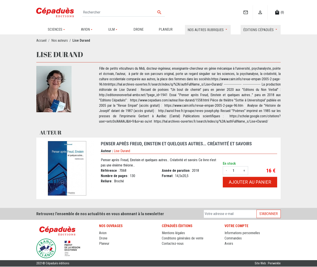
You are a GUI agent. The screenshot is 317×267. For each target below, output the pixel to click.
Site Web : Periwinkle (268, 263)
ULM (102, 249)
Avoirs (229, 243)
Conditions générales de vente (182, 238)
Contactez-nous (173, 243)
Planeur (104, 243)
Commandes (233, 238)
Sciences (105, 254)
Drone (103, 238)
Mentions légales (173, 233)
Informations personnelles (242, 233)
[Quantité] (235, 170)
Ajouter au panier (250, 182)
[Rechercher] (123, 12)
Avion (103, 233)
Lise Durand (122, 151)
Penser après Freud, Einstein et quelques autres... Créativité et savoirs (176, 143)
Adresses (231, 249)
